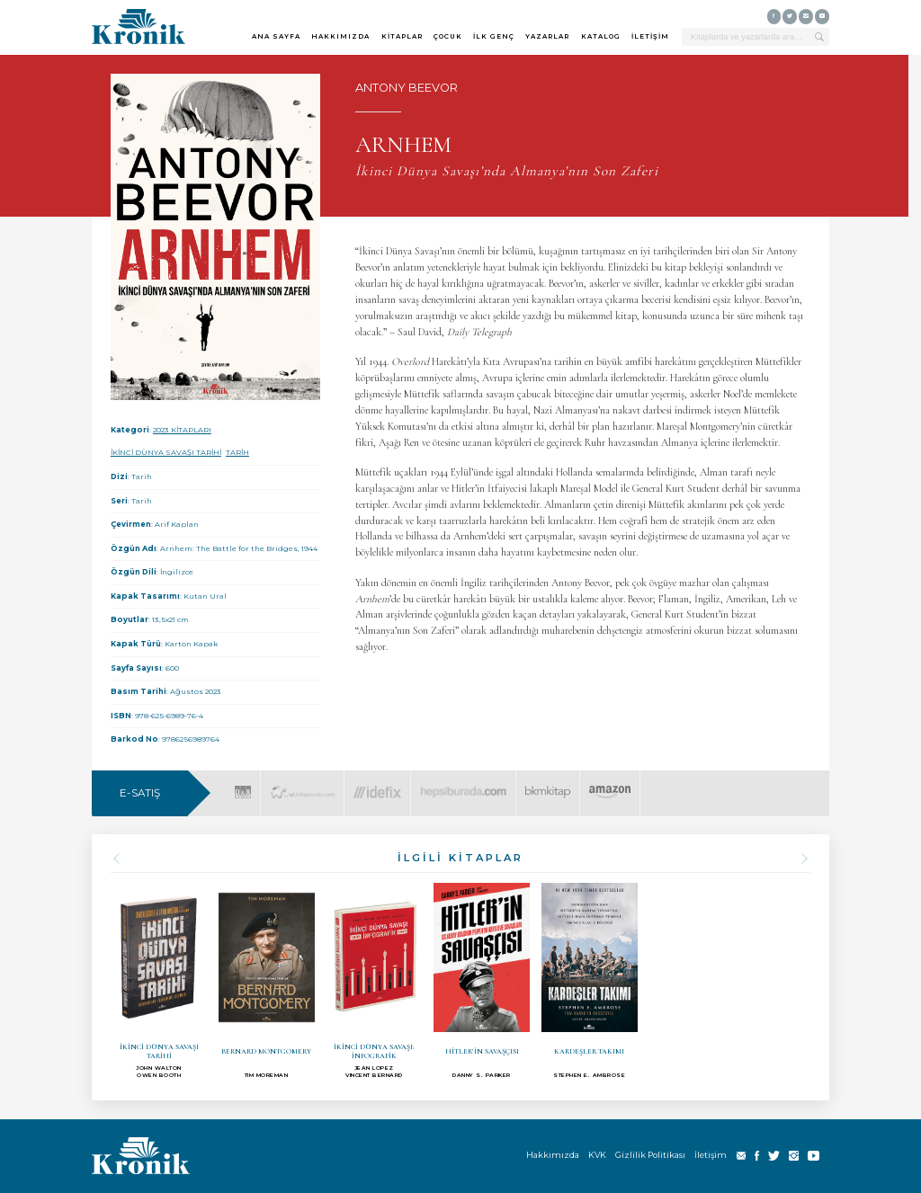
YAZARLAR (547, 36)
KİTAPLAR (402, 36)
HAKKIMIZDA (340, 36)
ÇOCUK (448, 36)
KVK (597, 1155)
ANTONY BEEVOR (406, 87)
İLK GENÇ (493, 36)
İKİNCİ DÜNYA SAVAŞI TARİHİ (166, 452)
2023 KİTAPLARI (182, 429)
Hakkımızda (552, 1155)
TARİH (237, 452)
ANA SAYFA (276, 36)
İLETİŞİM (650, 36)
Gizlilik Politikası (650, 1155)
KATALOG (601, 36)
